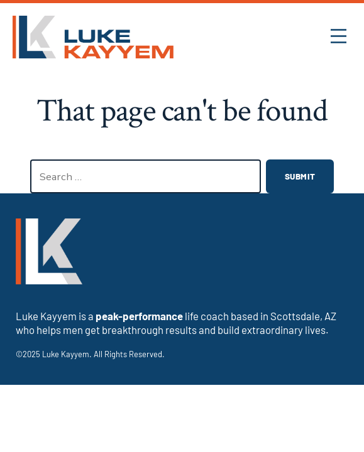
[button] (338, 37)
